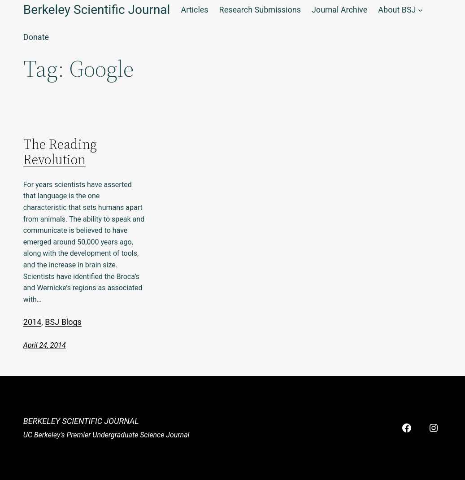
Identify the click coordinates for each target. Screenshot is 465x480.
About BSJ (397, 9)
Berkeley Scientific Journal (81, 421)
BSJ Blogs (63, 322)
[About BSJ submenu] (420, 10)
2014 (32, 322)
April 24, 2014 (44, 345)
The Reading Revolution (60, 152)
